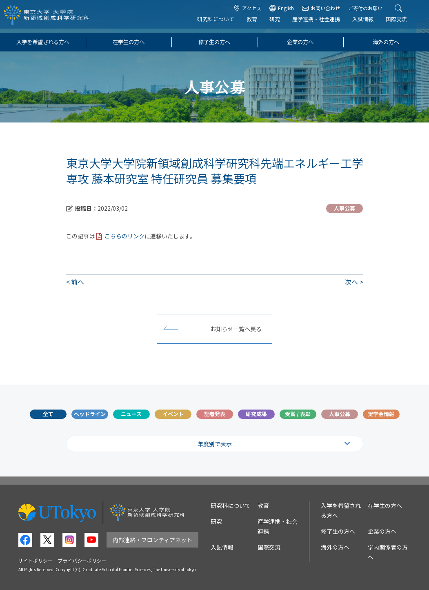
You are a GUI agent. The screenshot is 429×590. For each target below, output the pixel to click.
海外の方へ (386, 42)
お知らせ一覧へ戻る (236, 329)
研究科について (221, 23)
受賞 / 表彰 (298, 414)
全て (48, 414)
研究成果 (256, 414)
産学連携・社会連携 (322, 23)
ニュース (131, 414)
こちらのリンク (124, 236)
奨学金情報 (381, 414)
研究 (280, 23)
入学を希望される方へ (42, 42)
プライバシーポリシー (82, 560)
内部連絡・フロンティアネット (152, 540)
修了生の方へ (214, 42)
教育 (257, 23)
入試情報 (368, 23)
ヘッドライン (90, 414)
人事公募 (339, 414)
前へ (77, 282)
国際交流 (402, 23)
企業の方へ (300, 42)
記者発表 (214, 414)
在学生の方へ (128, 42)
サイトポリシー (35, 560)
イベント (173, 414)
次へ (351, 282)
